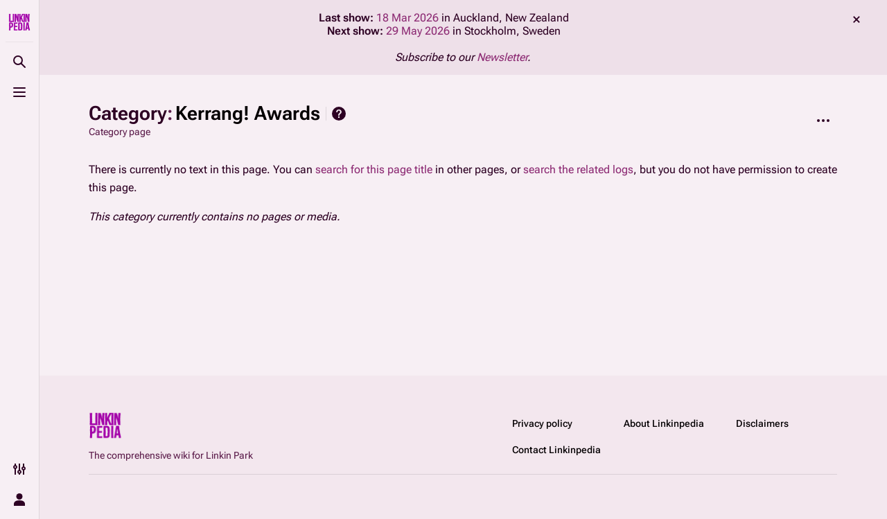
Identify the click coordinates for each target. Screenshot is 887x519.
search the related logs (578, 169)
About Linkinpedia (664, 423)
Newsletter (502, 57)
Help (339, 114)
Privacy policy (542, 423)
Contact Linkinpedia (556, 449)
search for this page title (373, 169)
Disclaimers (762, 423)
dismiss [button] (856, 19)
